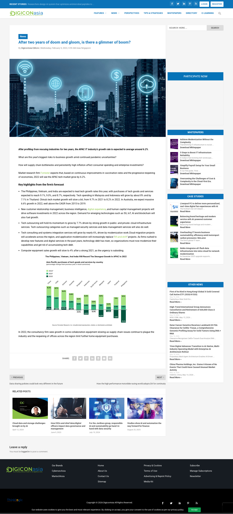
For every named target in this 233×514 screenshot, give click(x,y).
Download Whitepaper (190, 148)
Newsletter (195, 477)
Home (101, 466)
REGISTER (217, 4)
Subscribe (195, 466)
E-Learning (208, 14)
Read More (185, 212)
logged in (25, 453)
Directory (191, 14)
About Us (102, 472)
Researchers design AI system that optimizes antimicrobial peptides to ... (61, 4)
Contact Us (103, 477)
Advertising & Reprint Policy (157, 477)
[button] (219, 16)
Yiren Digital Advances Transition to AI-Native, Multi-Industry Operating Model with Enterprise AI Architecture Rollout (195, 350)
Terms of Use (150, 472)
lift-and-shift (120, 237)
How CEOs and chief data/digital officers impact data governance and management (68, 427)
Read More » (175, 303)
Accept (194, 510)
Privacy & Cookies (153, 466)
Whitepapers (174, 14)
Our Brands (57, 466)
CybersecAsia (59, 472)
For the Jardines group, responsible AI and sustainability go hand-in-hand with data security (106, 427)
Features (99, 14)
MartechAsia (58, 477)
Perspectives (131, 14)
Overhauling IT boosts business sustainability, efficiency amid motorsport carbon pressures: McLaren (199, 236)
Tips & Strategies (153, 14)
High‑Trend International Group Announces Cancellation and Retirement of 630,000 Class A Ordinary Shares (192, 311)
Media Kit (148, 482)
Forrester (45, 174)
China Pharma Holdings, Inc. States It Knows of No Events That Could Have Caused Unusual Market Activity (193, 368)
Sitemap (102, 482)
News (114, 14)
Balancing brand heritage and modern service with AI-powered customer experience (198, 220)
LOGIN (204, 4)
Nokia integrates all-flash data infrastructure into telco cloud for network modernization (199, 252)
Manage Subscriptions (201, 472)
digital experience (97, 210)
